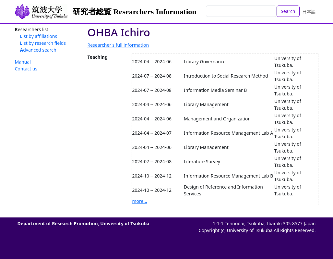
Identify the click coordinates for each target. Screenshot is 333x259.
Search (288, 11)
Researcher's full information (118, 45)
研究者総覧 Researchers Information (134, 11)
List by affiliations (38, 36)
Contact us (26, 69)
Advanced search (38, 50)
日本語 (309, 11)
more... (139, 201)
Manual (23, 62)
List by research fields (43, 43)
